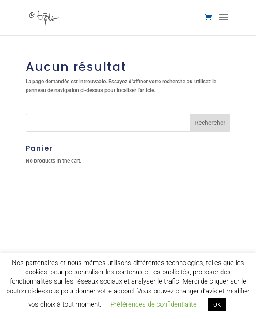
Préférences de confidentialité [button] (154, 304)
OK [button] (217, 304)
